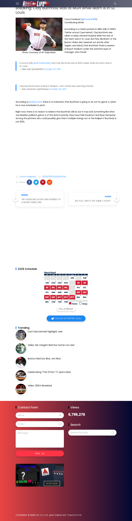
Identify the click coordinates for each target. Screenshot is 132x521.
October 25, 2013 (52, 69)
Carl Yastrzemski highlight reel (45, 331)
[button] (29, 182)
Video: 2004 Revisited (40, 385)
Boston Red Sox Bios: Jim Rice (44, 358)
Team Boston (74, 515)
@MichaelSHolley (42, 63)
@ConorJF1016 (89, 19)
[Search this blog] (92, 433)
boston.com (35, 101)
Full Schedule (66, 308)
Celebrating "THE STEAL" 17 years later (49, 372)
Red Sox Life (42, 515)
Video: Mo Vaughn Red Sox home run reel (51, 345)
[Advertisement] (66, 149)
